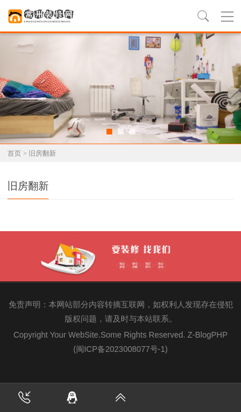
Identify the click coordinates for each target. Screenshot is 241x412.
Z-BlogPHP (207, 334)
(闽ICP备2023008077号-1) (120, 349)
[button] (109, 131)
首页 (14, 153)
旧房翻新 (42, 153)
